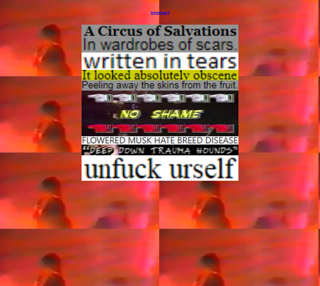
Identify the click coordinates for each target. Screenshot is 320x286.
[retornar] (160, 12)
